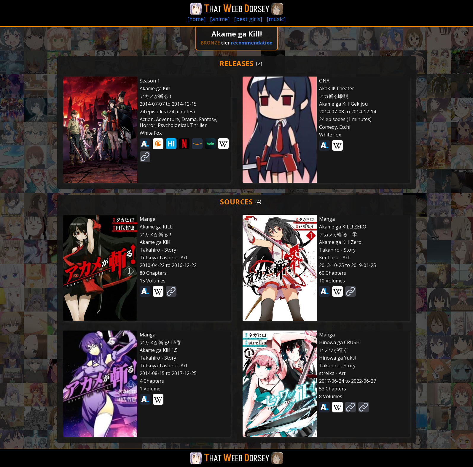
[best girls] (248, 19)
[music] (276, 19)
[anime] (220, 19)
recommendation (252, 42)
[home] (196, 19)
